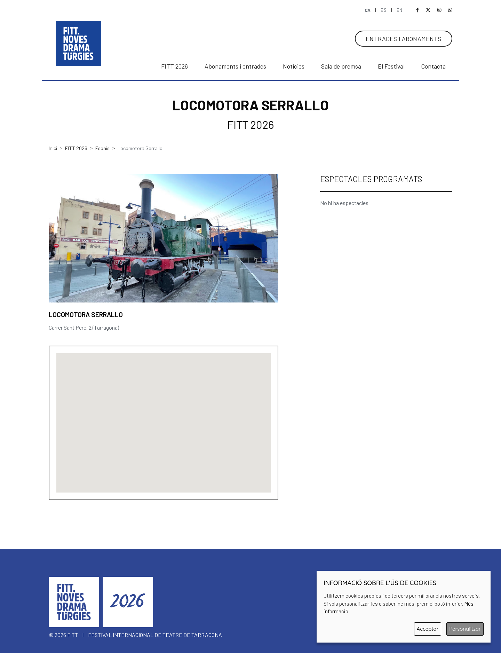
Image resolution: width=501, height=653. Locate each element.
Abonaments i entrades (235, 66)
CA (368, 10)
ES (384, 10)
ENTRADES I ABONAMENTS (403, 38)
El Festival (391, 66)
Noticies (293, 66)
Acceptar (428, 629)
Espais (102, 148)
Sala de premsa (341, 66)
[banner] (78, 36)
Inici (53, 148)
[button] (163, 419)
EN (399, 10)
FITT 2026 (76, 148)
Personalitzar (465, 629)
